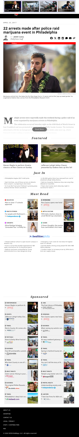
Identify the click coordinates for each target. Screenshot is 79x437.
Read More (39, 129)
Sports (8, 314)
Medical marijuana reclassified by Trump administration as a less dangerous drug (18, 250)
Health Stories (11, 211)
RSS (4, 428)
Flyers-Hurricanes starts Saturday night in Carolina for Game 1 (54, 187)
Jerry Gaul (18, 37)
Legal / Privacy (9, 421)
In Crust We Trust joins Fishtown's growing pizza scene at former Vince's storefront (20, 187)
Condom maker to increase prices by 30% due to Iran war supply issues (57, 250)
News (15, 15)
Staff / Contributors (11, 425)
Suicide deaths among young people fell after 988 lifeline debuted (57, 246)
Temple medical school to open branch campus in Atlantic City (21, 242)
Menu (75, 16)
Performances (11, 303)
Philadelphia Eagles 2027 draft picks (17, 178)
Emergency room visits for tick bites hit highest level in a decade (56, 242)
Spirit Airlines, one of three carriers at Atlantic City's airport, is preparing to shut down (20, 183)
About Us (6, 410)
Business (46, 326)
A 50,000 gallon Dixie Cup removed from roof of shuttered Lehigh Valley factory (56, 179)
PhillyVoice (5, 16)
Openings (46, 314)
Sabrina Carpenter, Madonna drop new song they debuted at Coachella (56, 183)
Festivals (9, 337)
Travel (8, 326)
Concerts (9, 223)
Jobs (44, 303)
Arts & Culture (48, 211)
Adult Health (11, 371)
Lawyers (46, 394)
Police (14, 43)
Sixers (45, 223)
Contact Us (7, 417)
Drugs (8, 43)
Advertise (7, 414)
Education (10, 200)
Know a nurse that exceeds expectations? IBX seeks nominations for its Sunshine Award (19, 246)
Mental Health (48, 383)
